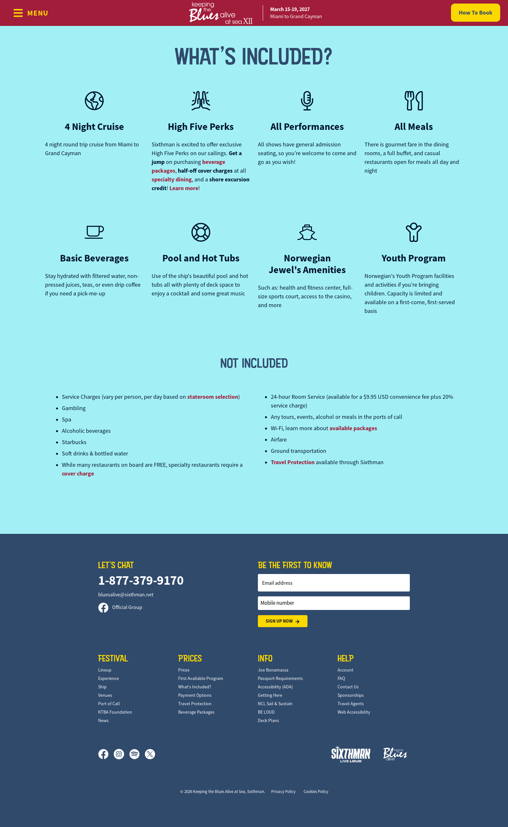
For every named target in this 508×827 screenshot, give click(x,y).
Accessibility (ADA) (275, 687)
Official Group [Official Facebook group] (120, 607)
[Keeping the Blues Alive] (395, 754)
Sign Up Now (283, 621)
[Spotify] (137, 754)
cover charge (78, 473)
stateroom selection (212, 397)
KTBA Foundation (115, 712)
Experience (108, 678)
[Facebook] (106, 754)
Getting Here (270, 695)
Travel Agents (351, 703)
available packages (353, 428)
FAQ (341, 678)
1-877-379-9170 (140, 580)
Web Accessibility (354, 712)
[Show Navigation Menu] (30, 13)
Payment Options (195, 695)
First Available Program (200, 678)
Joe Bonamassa (273, 670)
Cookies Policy (316, 791)
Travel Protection (293, 462)
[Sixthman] (350, 754)
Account (345, 670)
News (103, 720)
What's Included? (194, 687)
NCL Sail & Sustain (275, 703)
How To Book (475, 13)
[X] (150, 754)
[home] (254, 13)
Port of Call (109, 703)
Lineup (104, 670)
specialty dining (172, 179)
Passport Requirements (280, 678)
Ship (102, 687)
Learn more (183, 188)
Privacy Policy (283, 791)
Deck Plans (268, 720)
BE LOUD (266, 712)
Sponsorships (351, 695)
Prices (184, 670)
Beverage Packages (196, 712)
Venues (105, 695)
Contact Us (348, 687)
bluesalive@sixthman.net (125, 595)
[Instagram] (121, 754)
